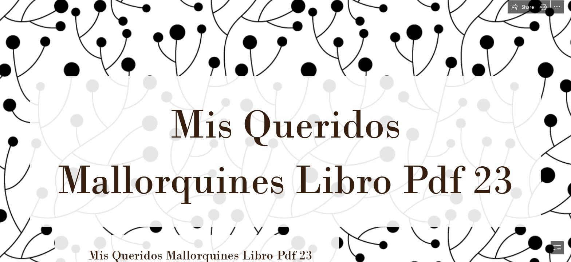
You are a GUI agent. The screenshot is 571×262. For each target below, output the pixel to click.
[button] (522, 6)
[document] (285, 131)
